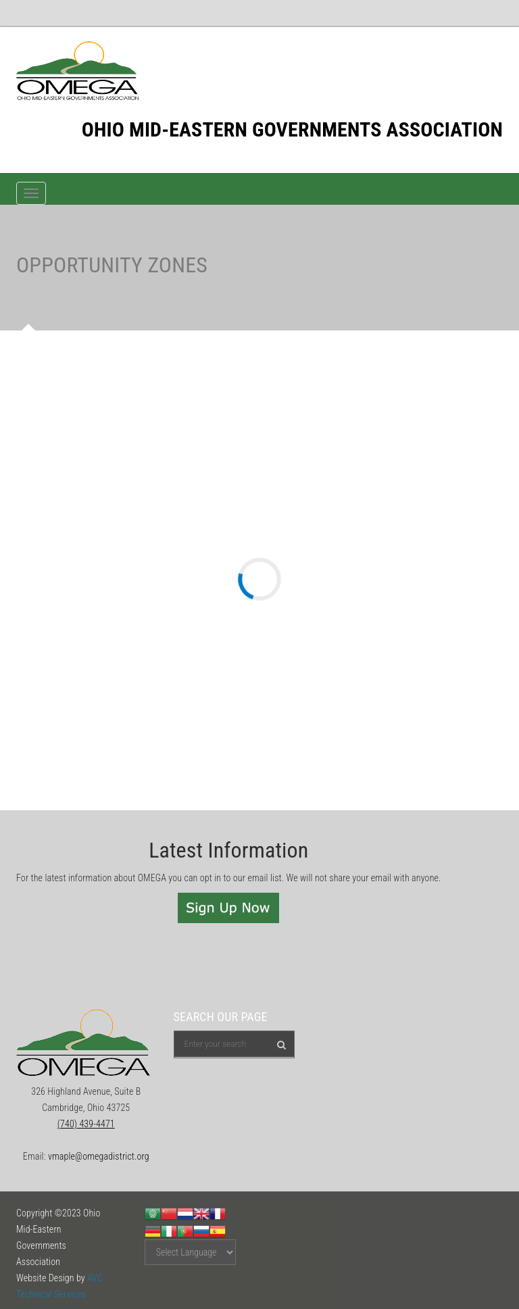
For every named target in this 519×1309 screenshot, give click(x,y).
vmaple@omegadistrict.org (98, 1156)
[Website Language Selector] (190, 1252)
